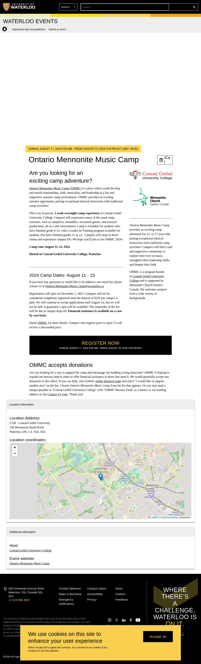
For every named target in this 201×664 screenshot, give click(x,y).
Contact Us (54, 394)
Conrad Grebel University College (31, 550)
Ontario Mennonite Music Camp (29, 563)
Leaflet (152, 517)
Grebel (146, 276)
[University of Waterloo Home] (19, 7)
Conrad (137, 276)
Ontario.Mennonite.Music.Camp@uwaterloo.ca (74, 286)
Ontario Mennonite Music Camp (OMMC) (55, 188)
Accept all (158, 636)
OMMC (42, 322)
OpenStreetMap (170, 517)
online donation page (108, 381)
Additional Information (22, 531)
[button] (167, 7)
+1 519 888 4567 (19, 600)
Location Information (21, 404)
